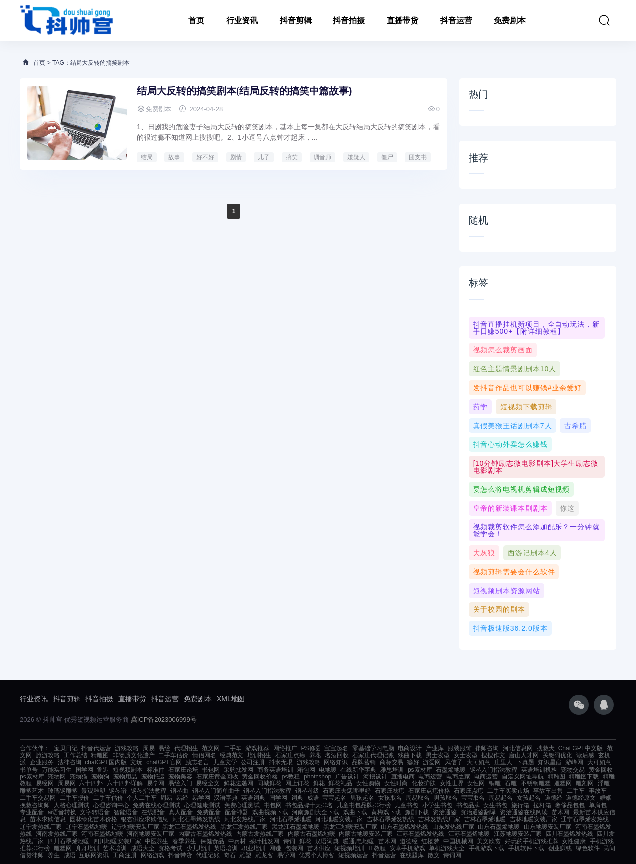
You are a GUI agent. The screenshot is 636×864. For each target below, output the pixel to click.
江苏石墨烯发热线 (420, 833)
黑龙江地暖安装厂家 (350, 826)
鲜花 (319, 783)
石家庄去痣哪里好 (347, 790)
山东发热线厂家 (453, 826)
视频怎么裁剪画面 (503, 350)
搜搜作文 (493, 755)
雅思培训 (392, 769)
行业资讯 (242, 20)
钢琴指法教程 (148, 790)
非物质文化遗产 (134, 755)
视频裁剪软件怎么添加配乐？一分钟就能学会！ (536, 530)
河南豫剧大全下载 (315, 812)
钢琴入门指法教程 (493, 769)
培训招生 (259, 755)
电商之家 (458, 776)
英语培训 (226, 848)
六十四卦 (91, 783)
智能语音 (126, 812)
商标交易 (391, 762)
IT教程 (377, 848)
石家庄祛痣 (389, 790)
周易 (149, 748)
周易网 (67, 783)
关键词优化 (557, 755)
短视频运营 (353, 855)
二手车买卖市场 (508, 790)
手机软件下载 (526, 848)
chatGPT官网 (163, 762)
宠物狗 (100, 776)
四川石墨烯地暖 (68, 841)
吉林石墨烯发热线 (390, 819)
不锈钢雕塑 (536, 783)
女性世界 (452, 783)
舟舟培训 (87, 848)
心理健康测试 (202, 805)
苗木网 (560, 812)
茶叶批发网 (264, 841)
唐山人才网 (524, 755)
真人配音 (181, 812)
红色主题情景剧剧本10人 (514, 369)
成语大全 (143, 848)
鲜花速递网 (238, 783)
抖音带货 (180, 855)
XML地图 (231, 699)
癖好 (413, 762)
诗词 (289, 841)
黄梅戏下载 (386, 812)
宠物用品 (125, 776)
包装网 (294, 848)
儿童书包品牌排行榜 (364, 805)
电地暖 (328, 769)
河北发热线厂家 (245, 819)
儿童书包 (406, 805)
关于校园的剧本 (499, 609)
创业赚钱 (560, 848)
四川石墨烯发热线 (569, 833)
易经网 (45, 783)
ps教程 (291, 776)
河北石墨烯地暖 (291, 819)
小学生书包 (437, 805)
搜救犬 (546, 748)
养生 (54, 855)
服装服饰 (460, 748)
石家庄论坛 (183, 769)
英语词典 (253, 797)
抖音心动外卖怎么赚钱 (510, 444)
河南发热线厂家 (57, 833)
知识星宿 (549, 762)
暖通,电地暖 (358, 841)
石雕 (511, 783)
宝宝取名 (473, 797)
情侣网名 (204, 755)
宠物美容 (180, 776)
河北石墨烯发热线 (196, 819)
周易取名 (418, 797)
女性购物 (368, 783)
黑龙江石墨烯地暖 (295, 826)
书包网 (211, 769)
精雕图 (100, 755)
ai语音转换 (62, 812)
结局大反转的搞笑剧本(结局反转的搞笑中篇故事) (244, 91)
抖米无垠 (281, 762)
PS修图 (311, 748)
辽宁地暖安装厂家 (135, 826)
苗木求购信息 (48, 819)
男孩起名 (362, 797)
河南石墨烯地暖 (102, 833)
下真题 (525, 762)
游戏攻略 (127, 748)
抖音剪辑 (296, 20)
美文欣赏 (489, 841)
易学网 (155, 783)
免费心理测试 (242, 805)
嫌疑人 (356, 157)
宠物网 (57, 776)
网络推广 (285, 748)
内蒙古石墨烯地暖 (311, 833)
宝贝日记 (66, 748)
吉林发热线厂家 (439, 819)
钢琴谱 (118, 790)
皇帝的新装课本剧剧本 (510, 508)
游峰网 (574, 762)
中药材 (237, 841)
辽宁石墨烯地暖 (86, 826)
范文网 (211, 748)
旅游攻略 (48, 755)
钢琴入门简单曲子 (216, 790)
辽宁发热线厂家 (41, 826)
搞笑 (292, 157)
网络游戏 (152, 855)
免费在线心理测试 (156, 805)
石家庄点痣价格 (429, 790)
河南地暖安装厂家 (150, 833)
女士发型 (465, 755)
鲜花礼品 (340, 783)
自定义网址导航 (523, 776)
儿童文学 (225, 762)
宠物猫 (78, 776)
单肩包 (598, 805)
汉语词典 (327, 841)
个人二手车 (142, 797)
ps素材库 (420, 769)
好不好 (205, 157)
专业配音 (32, 812)
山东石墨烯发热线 (404, 826)
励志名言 (197, 762)
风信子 (454, 762)
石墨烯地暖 (451, 769)
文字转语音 (95, 812)
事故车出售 (548, 790)
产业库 (435, 748)
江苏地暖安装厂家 (518, 833)
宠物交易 (573, 769)
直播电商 (403, 776)
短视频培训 (349, 848)
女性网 (476, 783)
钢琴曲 (179, 790)
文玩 (136, 762)
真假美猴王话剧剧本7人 (512, 426)
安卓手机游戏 (407, 848)
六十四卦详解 (125, 783)
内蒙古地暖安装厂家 (366, 833)
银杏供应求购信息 (144, 819)
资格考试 (170, 848)
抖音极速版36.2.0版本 (510, 628)
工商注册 (125, 855)
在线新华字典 (358, 769)
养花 (315, 755)
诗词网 (452, 855)
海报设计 (375, 776)
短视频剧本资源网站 (506, 591)
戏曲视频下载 (270, 812)
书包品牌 (468, 805)
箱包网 (306, 769)
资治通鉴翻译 (478, 812)
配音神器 (236, 812)
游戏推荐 (257, 748)
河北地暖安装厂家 (339, 819)
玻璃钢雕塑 (63, 790)
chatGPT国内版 (105, 762)
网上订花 (297, 783)
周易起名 (501, 797)
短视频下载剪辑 (526, 407)
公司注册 (253, 762)
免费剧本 (510, 20)
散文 (434, 855)
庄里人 (503, 762)
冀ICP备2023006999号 (164, 719)
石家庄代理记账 (373, 755)
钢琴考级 (307, 790)
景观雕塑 (93, 790)
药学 (480, 407)
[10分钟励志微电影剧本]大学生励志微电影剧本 (535, 466)
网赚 (275, 848)
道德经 (553, 797)
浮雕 (604, 783)
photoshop (317, 776)
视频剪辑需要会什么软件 (514, 572)
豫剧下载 (417, 812)
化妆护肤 (424, 783)
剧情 (236, 157)
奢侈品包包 (570, 805)
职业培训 (253, 848)
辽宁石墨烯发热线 (585, 819)
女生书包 (495, 805)
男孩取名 (446, 797)
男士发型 (438, 755)
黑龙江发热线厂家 (244, 826)
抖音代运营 (96, 748)
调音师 (322, 157)
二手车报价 (74, 797)
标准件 (155, 769)
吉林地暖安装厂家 (533, 819)
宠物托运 (153, 776)
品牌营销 (364, 762)
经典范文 (231, 755)
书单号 (29, 769)
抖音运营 (456, 20)
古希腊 (575, 426)
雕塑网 (563, 783)
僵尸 (387, 157)
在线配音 (153, 812)
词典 (297, 797)
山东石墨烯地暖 (499, 826)
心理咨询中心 (111, 805)
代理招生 (186, 748)
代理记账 (208, 855)
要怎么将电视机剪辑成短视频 (521, 489)
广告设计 (347, 776)
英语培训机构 (539, 769)
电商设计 (410, 748)
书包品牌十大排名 (309, 805)
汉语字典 (226, 797)
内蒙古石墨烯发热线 (205, 833)
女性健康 (574, 841)
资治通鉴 (445, 812)
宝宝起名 (336, 748)
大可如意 (478, 762)
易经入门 (180, 783)
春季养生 (184, 841)
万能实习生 (57, 769)
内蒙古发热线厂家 (260, 833)
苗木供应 (319, 848)
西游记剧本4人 (532, 553)
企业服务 (42, 762)
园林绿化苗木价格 (93, 819)
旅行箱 (520, 805)
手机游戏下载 (486, 848)
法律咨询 (69, 762)
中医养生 (156, 841)
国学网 (84, 769)
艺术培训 (115, 848)
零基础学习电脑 (373, 748)
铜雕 (495, 783)
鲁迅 (103, 769)
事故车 (598, 790)
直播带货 (402, 20)
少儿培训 (198, 848)
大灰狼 (484, 553)
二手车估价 (173, 755)
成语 (313, 797)
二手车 (232, 748)
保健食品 (212, 841)
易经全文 (208, 783)
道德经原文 (581, 797)
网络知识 (336, 762)
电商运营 (430, 776)
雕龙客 (264, 855)
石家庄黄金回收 (217, 776)
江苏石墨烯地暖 (469, 833)
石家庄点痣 (290, 755)
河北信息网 (518, 748)
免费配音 (209, 812)
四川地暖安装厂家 (117, 841)
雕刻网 (585, 783)
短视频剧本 (128, 769)
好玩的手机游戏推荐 (531, 841)
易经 (164, 748)
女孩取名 (390, 797)
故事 (174, 157)
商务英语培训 (275, 769)
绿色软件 (588, 848)
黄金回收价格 (260, 776)
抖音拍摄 (349, 20)
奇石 (230, 855)
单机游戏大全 (447, 848)
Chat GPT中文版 (580, 748)
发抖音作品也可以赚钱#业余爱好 (527, 388)
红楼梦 (430, 841)
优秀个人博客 (316, 855)
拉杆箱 (542, 805)
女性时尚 (396, 783)
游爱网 (432, 762)
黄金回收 (601, 769)
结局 (147, 157)
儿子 (264, 157)
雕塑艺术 (32, 790)
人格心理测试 (71, 805)
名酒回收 (337, 755)
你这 (567, 508)
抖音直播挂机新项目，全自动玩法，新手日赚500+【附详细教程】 (536, 327)
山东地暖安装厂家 (547, 826)
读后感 (585, 755)
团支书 (418, 157)
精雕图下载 (584, 776)
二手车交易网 (38, 797)
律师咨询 (487, 748)
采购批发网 (238, 769)
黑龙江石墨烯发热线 (189, 826)
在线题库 (412, 855)
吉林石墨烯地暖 (485, 819)
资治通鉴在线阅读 (524, 812)
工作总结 (75, 755)
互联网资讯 (94, 855)
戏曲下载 (410, 755)
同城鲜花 (269, 783)
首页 (196, 20)
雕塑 (245, 855)
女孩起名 (529, 797)
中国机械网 (458, 841)
